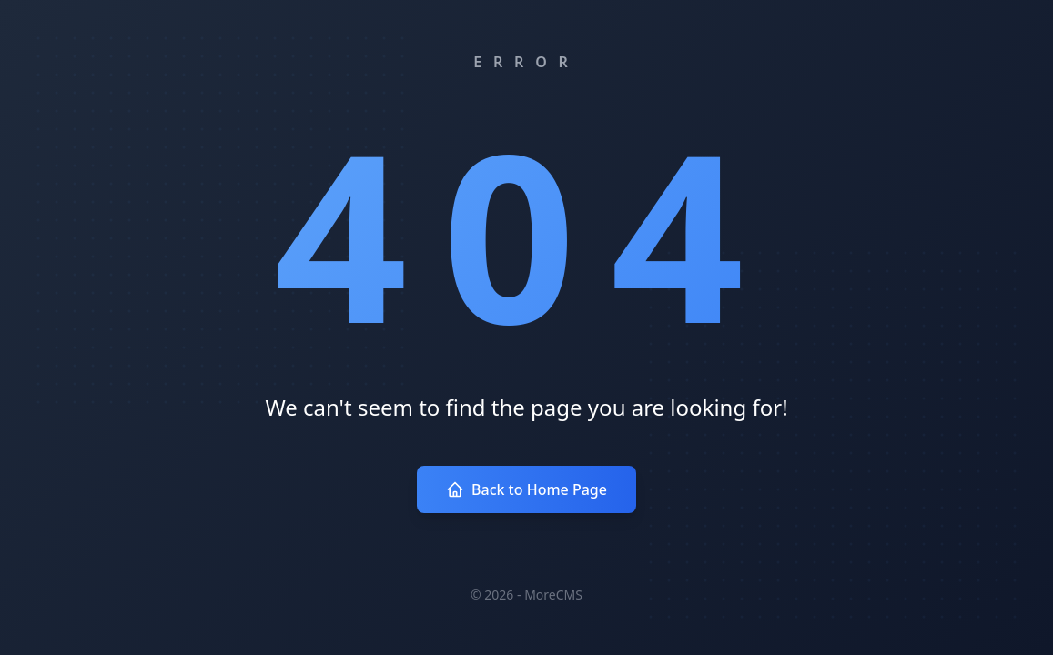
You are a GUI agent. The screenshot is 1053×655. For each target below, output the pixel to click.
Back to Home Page (526, 489)
